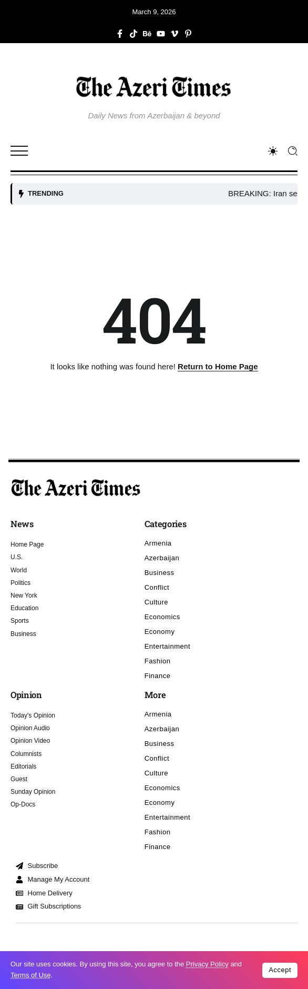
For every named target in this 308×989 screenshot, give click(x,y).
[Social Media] (120, 33)
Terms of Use (31, 975)
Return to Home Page (218, 366)
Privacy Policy (207, 964)
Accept (280, 970)
